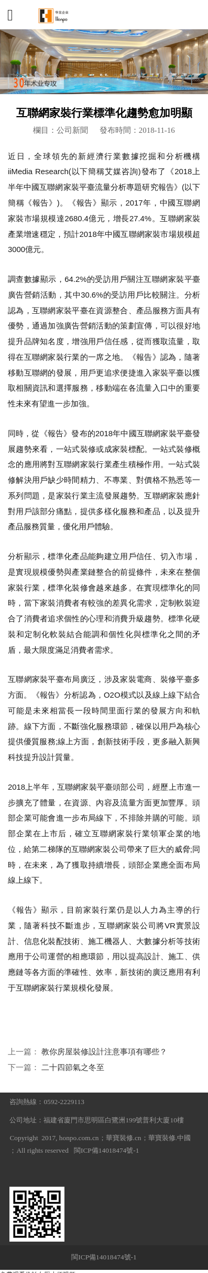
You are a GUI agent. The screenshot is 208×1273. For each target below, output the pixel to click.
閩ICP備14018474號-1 (106, 1150)
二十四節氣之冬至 (72, 1067)
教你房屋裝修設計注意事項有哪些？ (104, 1052)
